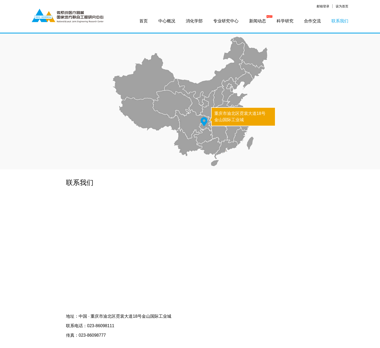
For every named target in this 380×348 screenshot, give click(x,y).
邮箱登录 (323, 6)
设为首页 (342, 6)
